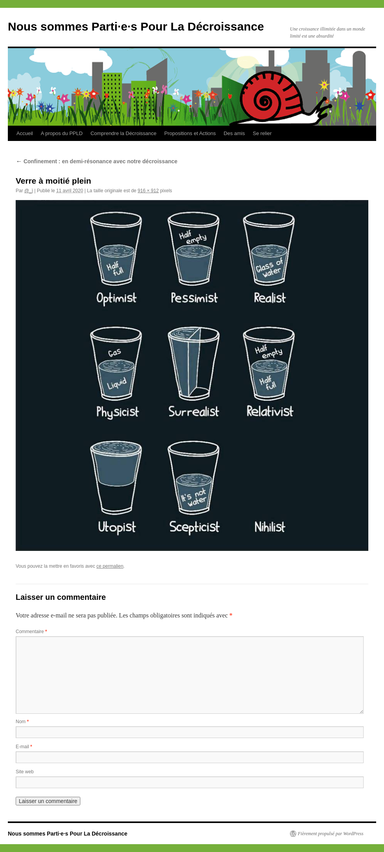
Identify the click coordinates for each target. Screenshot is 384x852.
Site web (25, 771)
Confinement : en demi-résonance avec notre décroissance (97, 161)
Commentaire (31, 631)
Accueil (24, 133)
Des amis (234, 133)
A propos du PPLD (62, 133)
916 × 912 (148, 190)
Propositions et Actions (190, 133)
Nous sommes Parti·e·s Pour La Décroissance (136, 26)
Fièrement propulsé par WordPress (330, 833)
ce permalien (109, 566)
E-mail (24, 746)
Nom (22, 721)
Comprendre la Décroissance (123, 133)
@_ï (28, 190)
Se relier (262, 133)
